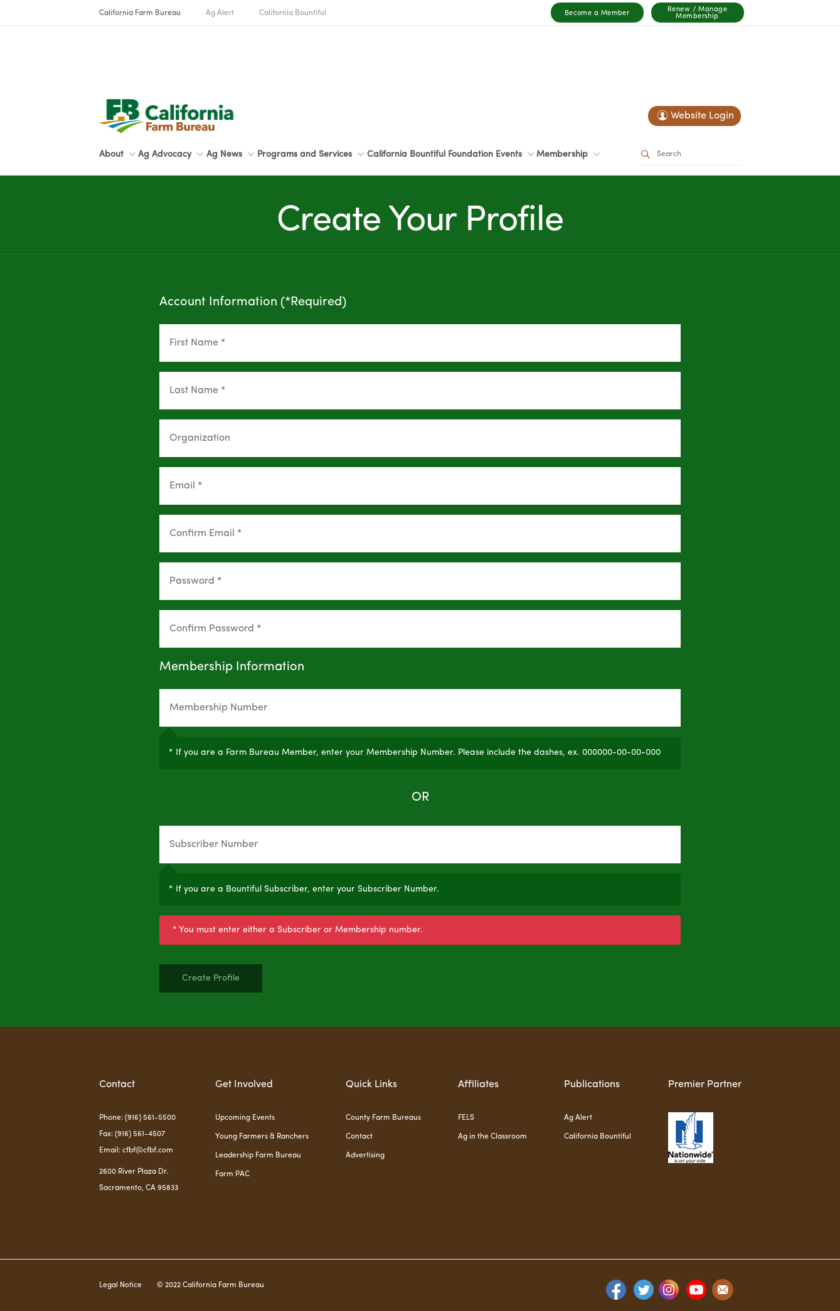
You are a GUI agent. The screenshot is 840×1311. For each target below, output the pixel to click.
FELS (466, 1118)
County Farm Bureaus (383, 1118)
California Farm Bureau (140, 13)
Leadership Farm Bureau (258, 1155)
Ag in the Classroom (492, 1136)
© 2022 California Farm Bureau (210, 1285)
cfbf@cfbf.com (147, 1150)
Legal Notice (120, 1285)
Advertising (365, 1155)
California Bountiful (292, 13)
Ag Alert (220, 13)
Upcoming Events (245, 1118)
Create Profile (211, 978)
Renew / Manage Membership (697, 13)
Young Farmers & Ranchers (262, 1136)
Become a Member (597, 13)
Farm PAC (232, 1174)
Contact (359, 1136)
